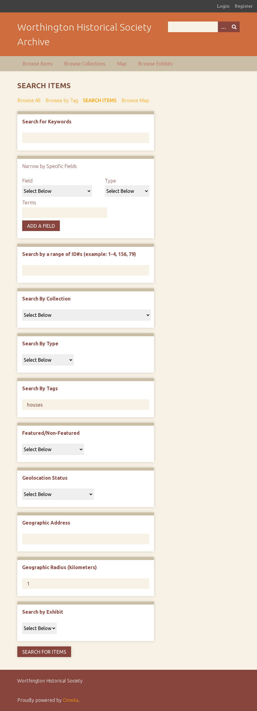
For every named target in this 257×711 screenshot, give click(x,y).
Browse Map (135, 100)
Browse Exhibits (155, 63)
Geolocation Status (44, 478)
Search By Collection (46, 298)
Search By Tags (40, 388)
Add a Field (41, 226)
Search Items (100, 100)
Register (244, 6)
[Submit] (234, 27)
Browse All (29, 100)
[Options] (223, 27)
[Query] (204, 27)
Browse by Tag (62, 100)
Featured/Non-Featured (51, 433)
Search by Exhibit (42, 612)
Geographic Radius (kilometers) (59, 567)
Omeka (70, 700)
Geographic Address (46, 522)
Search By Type (40, 343)
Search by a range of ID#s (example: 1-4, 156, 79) (79, 254)
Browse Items (37, 63)
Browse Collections (84, 63)
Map (122, 63)
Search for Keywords (46, 121)
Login (223, 6)
